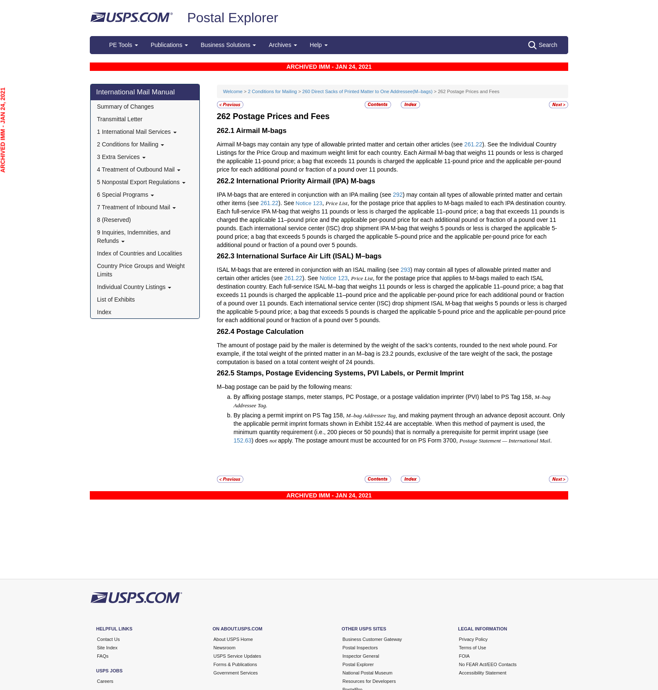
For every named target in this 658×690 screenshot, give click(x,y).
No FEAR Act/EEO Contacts (488, 664)
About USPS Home (233, 639)
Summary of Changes (125, 106)
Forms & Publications (235, 664)
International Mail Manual (135, 92)
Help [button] (319, 45)
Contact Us (108, 639)
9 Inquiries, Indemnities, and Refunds (133, 236)
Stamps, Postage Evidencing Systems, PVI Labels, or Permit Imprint (350, 373)
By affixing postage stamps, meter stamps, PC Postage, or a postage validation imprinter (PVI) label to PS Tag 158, (384, 396)
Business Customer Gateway (372, 639)
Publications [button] (169, 45)
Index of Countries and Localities (139, 253)
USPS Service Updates (237, 656)
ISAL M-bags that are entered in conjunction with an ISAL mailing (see (309, 269)
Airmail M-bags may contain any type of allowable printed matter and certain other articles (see (341, 144)
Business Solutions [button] (228, 45)
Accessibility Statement (483, 672)
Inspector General (360, 656)
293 (405, 269)
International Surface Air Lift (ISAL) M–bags (308, 256)
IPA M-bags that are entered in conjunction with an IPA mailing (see (305, 194)
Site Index (107, 647)
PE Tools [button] (123, 45)
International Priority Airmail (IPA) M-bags (305, 181)
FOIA (464, 656)
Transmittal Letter (119, 119)
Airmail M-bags (261, 131)
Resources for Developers (369, 681)
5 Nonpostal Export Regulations (141, 182)
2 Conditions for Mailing (130, 144)
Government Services (236, 672)
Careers (105, 681)
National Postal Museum (367, 672)
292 (397, 194)
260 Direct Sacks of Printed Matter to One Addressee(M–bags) (367, 91)
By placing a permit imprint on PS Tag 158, (290, 415)
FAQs (103, 656)
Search (542, 45)
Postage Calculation (269, 332)
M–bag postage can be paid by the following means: (284, 386)
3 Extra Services (121, 157)
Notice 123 (308, 203)
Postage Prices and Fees (281, 116)
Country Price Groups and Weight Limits (141, 270)
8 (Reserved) (114, 219)
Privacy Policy (473, 639)
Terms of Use (472, 647)
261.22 (473, 144)
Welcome (233, 91)
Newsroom (225, 647)
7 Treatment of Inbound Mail (136, 207)
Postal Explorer (232, 17)
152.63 (243, 440)
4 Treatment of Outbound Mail (138, 169)
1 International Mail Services (137, 131)
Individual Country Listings (134, 287)
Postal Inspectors (360, 647)
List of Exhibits (116, 299)
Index (104, 312)
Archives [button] (283, 45)
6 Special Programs (125, 194)
